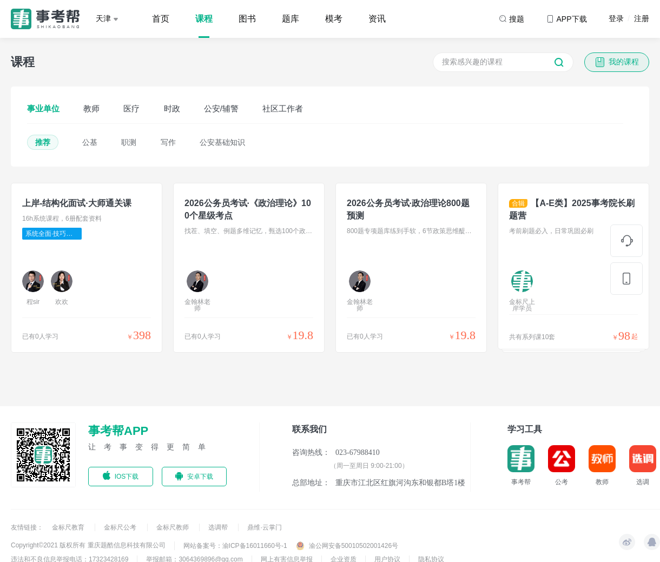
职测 (128, 142)
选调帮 (218, 527)
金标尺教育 (69, 527)
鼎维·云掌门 (264, 527)
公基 (89, 142)
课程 (204, 18)
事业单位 (43, 108)
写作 (168, 142)
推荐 (42, 142)
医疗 (131, 108)
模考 (333, 18)
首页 (160, 18)
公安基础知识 (222, 142)
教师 (91, 108)
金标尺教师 (173, 527)
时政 (172, 108)
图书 (247, 18)
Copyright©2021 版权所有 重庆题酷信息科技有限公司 (88, 545)
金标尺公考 (121, 527)
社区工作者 (282, 108)
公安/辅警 (221, 108)
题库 (290, 18)
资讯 (377, 18)
